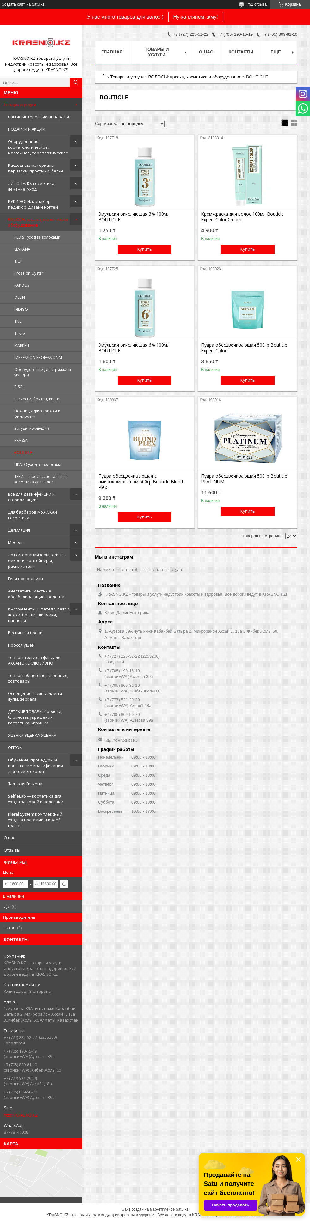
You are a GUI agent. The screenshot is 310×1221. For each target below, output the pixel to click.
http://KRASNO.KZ (21, 1115)
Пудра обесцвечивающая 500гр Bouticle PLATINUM (244, 479)
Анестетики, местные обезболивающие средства (36, 593)
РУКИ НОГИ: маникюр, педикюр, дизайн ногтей (33, 204)
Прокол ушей (21, 645)
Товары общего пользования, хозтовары (38, 678)
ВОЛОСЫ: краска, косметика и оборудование (38, 222)
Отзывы (12, 850)
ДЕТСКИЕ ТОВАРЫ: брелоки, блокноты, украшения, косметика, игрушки (35, 717)
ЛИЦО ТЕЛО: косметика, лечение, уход (31, 186)
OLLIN (19, 297)
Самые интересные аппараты (38, 117)
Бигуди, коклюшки (31, 428)
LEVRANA (22, 249)
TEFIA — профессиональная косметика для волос (40, 479)
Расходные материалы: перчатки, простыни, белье (36, 168)
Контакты (241, 51)
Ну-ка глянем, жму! (195, 17)
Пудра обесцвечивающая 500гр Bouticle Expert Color (244, 348)
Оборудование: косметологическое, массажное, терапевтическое (38, 147)
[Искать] (76, 82)
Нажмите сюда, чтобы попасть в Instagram (140, 569)
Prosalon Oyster (28, 273)
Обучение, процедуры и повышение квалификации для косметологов (35, 765)
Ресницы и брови (25, 633)
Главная (112, 51)
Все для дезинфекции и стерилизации (31, 497)
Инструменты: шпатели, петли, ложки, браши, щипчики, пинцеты (39, 614)
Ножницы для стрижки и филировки (37, 413)
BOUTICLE (23, 452)
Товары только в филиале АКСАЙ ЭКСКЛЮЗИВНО (34, 660)
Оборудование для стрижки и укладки (42, 372)
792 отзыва (257, 4)
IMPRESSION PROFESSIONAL (38, 357)
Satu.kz (182, 1209)
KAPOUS (21, 285)
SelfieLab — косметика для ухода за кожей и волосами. (36, 799)
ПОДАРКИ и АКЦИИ (26, 129)
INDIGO (21, 309)
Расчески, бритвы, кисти (36, 399)
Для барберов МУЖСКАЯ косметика (32, 515)
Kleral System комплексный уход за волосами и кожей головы (35, 819)
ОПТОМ (15, 747)
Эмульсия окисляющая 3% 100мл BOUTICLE (134, 216)
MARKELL (22, 345)
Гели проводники (25, 578)
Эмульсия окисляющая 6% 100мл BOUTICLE (134, 348)
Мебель (16, 542)
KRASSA (21, 440)
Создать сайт (13, 4)
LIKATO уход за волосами (37, 464)
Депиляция (19, 530)
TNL (17, 321)
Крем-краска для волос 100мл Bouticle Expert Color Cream (242, 216)
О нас (9, 838)
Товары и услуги (20, 104)
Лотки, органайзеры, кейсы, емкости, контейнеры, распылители (36, 560)
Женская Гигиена (25, 783)
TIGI (17, 261)
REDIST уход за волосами (37, 237)
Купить (144, 249)
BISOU (20, 387)
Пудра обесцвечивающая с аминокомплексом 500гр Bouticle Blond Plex (140, 481)
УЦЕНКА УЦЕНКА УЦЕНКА (32, 735)
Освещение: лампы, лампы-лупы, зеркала (35, 696)
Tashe (19, 333)
